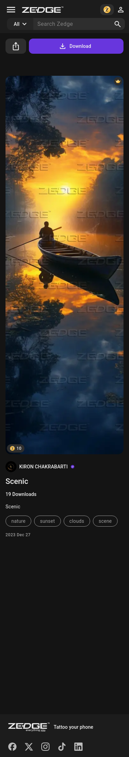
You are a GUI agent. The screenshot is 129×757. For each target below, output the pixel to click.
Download (74, 46)
